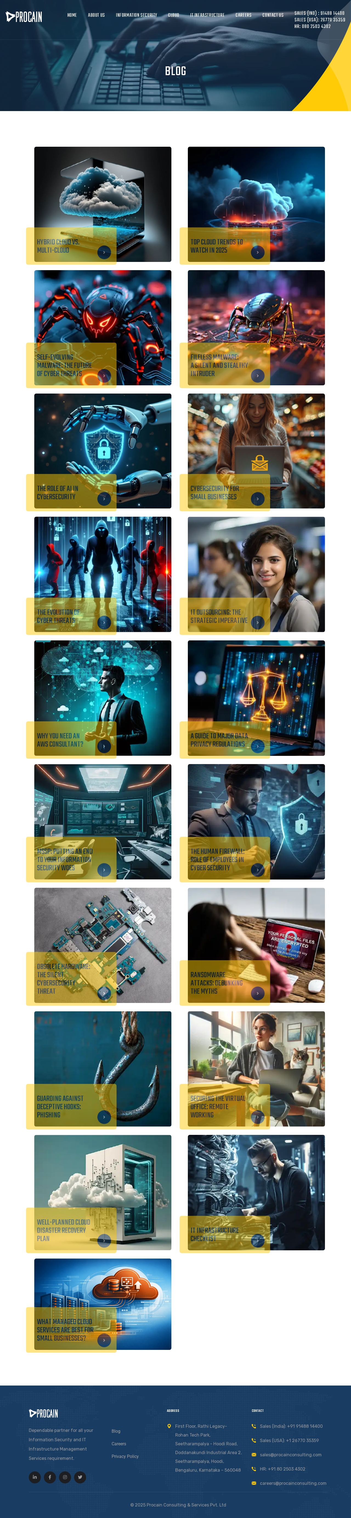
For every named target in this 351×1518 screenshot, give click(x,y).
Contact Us (273, 15)
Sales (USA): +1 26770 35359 (289, 1440)
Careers (243, 15)
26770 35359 (333, 20)
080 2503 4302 (316, 27)
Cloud (173, 15)
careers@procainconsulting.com (293, 1483)
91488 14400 (332, 14)
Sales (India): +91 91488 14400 (291, 1426)
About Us (96, 15)
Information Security (136, 15)
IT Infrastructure (207, 15)
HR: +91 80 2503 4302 (282, 1469)
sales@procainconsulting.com (291, 1454)
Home (72, 15)
